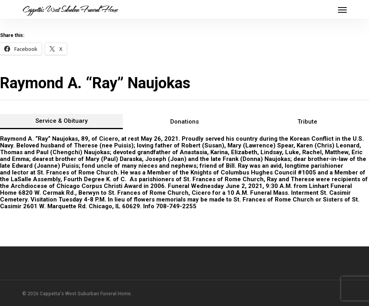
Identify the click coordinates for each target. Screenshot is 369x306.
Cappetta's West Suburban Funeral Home (69, 9)
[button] (342, 10)
